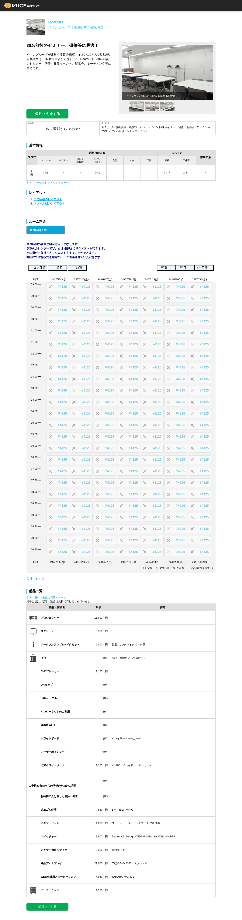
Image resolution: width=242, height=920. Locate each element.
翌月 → (185, 268)
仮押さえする (35, 578)
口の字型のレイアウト (48, 199)
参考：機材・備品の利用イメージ (46, 597)
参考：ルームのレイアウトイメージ (47, 182)
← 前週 (77, 268)
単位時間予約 (38, 230)
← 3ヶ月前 (38, 268)
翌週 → (166, 268)
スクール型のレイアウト (49, 203)
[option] (167, 72)
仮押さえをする (47, 114)
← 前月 (57, 268)
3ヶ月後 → (204, 268)
